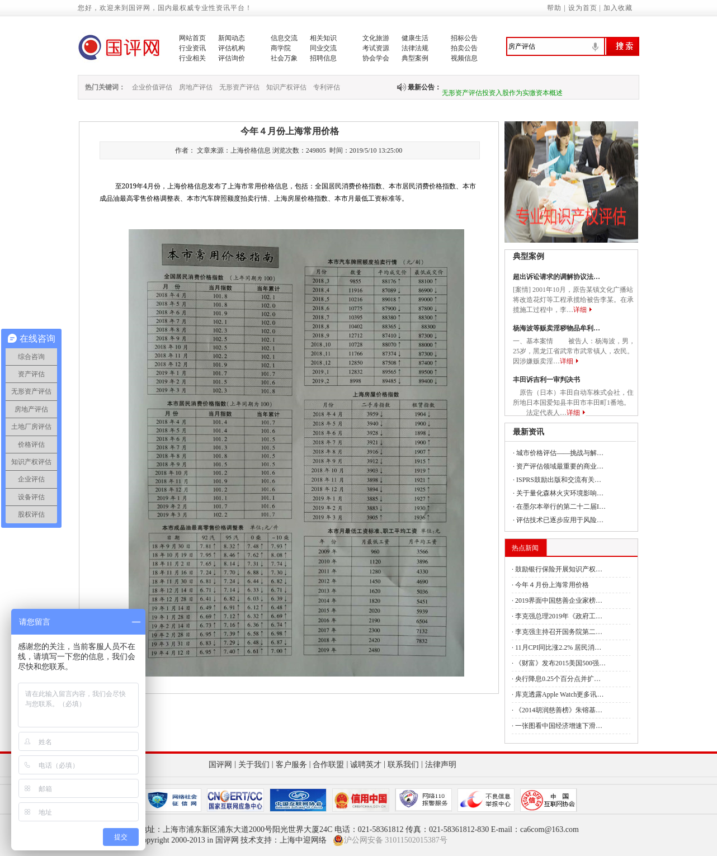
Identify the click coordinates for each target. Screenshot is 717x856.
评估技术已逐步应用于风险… (559, 520)
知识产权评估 (286, 87)
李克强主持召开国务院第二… (558, 632)
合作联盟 (328, 764)
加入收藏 (618, 8)
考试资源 (375, 48)
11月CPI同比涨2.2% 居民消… (558, 647)
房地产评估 (196, 87)
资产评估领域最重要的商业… (559, 466)
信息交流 (284, 38)
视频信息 (464, 58)
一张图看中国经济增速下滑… (558, 726)
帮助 (554, 8)
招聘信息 (323, 58)
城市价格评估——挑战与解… (559, 453)
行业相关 (192, 58)
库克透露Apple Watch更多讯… (559, 694)
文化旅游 (375, 38)
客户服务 (291, 764)
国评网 (220, 764)
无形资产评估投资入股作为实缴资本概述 (502, 97)
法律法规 (415, 48)
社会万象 (284, 58)
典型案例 (415, 58)
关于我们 (254, 764)
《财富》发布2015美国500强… (560, 663)
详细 (580, 310)
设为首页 (582, 8)
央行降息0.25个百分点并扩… (558, 679)
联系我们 (403, 764)
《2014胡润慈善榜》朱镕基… (558, 710)
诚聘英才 (365, 764)
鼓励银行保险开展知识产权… (558, 569)
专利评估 (326, 87)
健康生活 (415, 38)
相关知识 (323, 38)
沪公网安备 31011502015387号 (390, 840)
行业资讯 (192, 48)
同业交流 (323, 48)
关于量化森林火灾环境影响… (559, 493)
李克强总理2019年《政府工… (558, 616)
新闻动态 (231, 38)
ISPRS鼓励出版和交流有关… (558, 480)
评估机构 (231, 48)
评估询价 (231, 58)
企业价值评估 (152, 87)
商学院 (281, 48)
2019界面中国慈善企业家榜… (558, 600)
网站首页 (192, 38)
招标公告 (464, 38)
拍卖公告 (464, 48)
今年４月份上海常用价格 (552, 585)
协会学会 (375, 58)
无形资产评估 (239, 87)
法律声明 (440, 764)
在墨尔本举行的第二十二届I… (561, 506)
